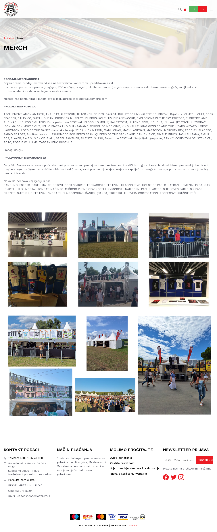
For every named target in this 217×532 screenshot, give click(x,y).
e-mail (22, 480)
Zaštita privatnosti (122, 463)
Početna (9, 38)
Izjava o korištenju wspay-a (128, 473)
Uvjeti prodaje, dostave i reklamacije (135, 468)
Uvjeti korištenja (121, 457)
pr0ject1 (133, 525)
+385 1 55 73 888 (25, 458)
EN (202, 9)
